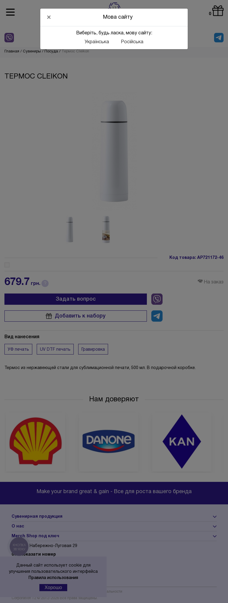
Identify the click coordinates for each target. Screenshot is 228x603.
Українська (97, 42)
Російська (132, 42)
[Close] (49, 17)
